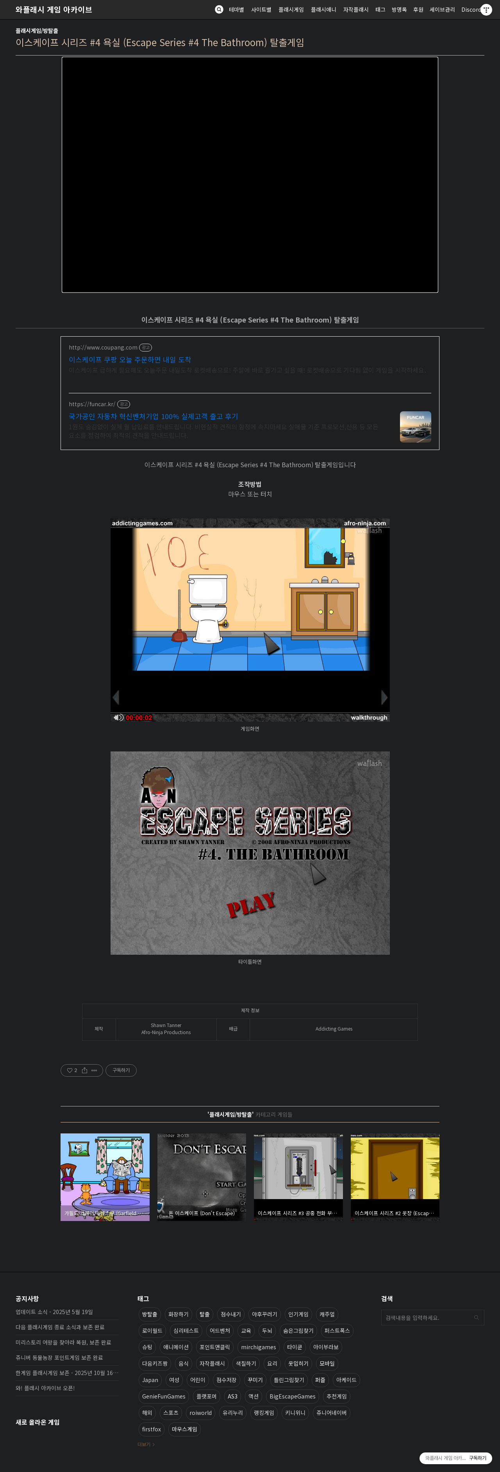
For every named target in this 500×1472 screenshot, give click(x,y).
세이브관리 (442, 9)
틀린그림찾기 (289, 1380)
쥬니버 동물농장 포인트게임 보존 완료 (59, 1357)
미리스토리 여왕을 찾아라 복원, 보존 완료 (63, 1342)
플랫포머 (206, 1396)
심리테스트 (186, 1330)
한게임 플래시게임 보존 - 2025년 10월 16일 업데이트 (67, 1373)
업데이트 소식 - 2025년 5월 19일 (54, 1312)
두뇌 (267, 1330)
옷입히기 (298, 1363)
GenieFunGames (164, 1396)
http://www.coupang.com (103, 347)
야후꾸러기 (264, 1314)
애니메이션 (176, 1347)
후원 (418, 9)
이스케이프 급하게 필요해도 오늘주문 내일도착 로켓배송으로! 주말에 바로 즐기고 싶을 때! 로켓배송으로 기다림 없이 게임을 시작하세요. (247, 369)
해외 (147, 1412)
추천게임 (337, 1396)
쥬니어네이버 (331, 1412)
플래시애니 (323, 9)
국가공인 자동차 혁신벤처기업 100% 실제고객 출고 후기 (153, 416)
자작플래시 (356, 9)
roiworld (200, 1412)
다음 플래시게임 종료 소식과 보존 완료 (60, 1327)
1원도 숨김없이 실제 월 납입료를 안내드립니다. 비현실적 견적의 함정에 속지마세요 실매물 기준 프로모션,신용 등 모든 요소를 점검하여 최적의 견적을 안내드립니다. (224, 430)
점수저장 (226, 1380)
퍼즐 (320, 1380)
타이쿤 (294, 1347)
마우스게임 (184, 1429)
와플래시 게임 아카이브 (54, 9)
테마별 (236, 9)
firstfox (151, 1429)
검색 (476, 1317)
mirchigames (258, 1347)
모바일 (327, 1363)
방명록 (399, 9)
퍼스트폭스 (337, 1330)
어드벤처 (220, 1330)
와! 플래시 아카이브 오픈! (45, 1388)
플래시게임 (291, 9)
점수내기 (231, 1314)
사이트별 (261, 9)
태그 (380, 9)
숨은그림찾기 (298, 1330)
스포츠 (171, 1412)
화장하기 (178, 1314)
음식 (184, 1363)
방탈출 (149, 1314)
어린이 (197, 1380)
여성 (174, 1380)
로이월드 (152, 1330)
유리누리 (233, 1412)
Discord (471, 9)
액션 (253, 1396)
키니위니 (295, 1412)
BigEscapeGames (293, 1396)
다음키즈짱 (155, 1363)
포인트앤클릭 (215, 1347)
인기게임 (298, 1314)
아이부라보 (326, 1347)
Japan (150, 1380)
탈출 (205, 1314)
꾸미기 (255, 1380)
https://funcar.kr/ (92, 404)
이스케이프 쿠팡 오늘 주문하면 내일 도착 (130, 359)
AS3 (233, 1396)
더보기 (144, 1444)
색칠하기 (246, 1363)
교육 (246, 1330)
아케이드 (346, 1380)
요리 (272, 1363)
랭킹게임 (264, 1412)
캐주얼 (327, 1314)
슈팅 (147, 1347)
